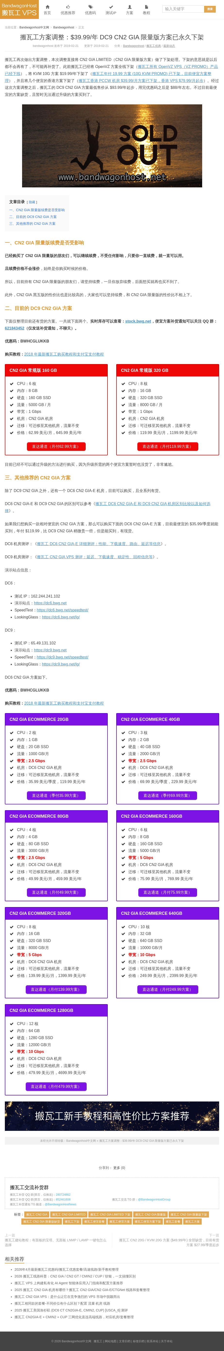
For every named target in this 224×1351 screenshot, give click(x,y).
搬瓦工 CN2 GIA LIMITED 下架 (110, 1214)
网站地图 (110, 1341)
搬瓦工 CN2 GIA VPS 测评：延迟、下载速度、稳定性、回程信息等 (94, 557)
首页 (47, 10)
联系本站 (152, 1341)
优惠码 (90, 10)
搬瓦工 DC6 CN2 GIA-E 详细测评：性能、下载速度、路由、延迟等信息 (98, 544)
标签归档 (139, 1341)
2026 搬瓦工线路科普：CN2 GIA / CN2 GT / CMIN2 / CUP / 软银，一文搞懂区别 (75, 1276)
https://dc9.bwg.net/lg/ (61, 664)
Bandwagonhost (63, 27)
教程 (146, 10)
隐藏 (32, 202)
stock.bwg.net (138, 321)
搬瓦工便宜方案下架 (148, 1221)
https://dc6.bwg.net (50, 603)
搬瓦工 (98, 1341)
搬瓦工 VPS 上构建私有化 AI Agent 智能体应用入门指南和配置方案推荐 (69, 1283)
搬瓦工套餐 (173, 1221)
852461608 (63, 1199)
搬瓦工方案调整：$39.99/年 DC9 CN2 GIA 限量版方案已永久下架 (112, 37)
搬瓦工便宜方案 (119, 1221)
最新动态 (169, 46)
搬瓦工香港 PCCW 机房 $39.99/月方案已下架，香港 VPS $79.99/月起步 (141, 81)
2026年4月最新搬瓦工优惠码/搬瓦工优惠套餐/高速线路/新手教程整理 (67, 1269)
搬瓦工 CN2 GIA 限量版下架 (189, 1214)
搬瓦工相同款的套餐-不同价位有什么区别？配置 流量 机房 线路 (62, 1303)
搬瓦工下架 (72, 1221)
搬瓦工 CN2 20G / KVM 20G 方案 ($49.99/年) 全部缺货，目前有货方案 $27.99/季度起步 (169, 1242)
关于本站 (167, 1341)
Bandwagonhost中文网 (19, 9)
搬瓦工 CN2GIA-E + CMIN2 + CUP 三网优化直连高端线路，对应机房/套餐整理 (74, 1317)
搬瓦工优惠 (153, 46)
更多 (116, 1168)
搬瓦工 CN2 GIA (36, 1214)
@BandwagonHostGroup (154, 1199)
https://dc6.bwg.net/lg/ (61, 617)
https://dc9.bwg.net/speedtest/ (63, 657)
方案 (129, 10)
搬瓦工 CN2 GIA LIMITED (68, 1214)
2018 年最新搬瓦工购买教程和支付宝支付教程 (64, 354)
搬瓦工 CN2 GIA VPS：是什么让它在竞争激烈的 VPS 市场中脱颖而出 (67, 1297)
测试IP (111, 10)
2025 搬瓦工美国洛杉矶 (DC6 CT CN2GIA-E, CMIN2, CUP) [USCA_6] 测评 (71, 1310)
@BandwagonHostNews (60, 1204)
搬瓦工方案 (192, 1221)
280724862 (63, 1194)
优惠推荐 (68, 10)
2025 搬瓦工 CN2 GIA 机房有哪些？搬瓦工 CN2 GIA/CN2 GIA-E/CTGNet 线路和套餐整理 (82, 1290)
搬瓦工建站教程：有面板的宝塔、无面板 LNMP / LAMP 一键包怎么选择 (55, 1242)
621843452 (14, 328)
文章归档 (125, 1341)
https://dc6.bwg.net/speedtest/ (63, 610)
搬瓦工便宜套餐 (94, 1221)
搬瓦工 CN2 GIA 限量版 (150, 1214)
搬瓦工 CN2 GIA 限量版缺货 (41, 1221)
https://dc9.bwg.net (50, 650)
